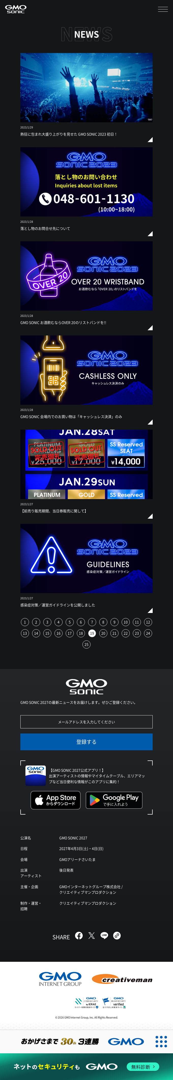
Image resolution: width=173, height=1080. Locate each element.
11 (137, 621)
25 (86, 644)
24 (148, 633)
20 (103, 633)
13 (25, 633)
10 (126, 621)
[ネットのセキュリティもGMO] (86, 1066)
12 (148, 621)
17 (70, 633)
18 (81, 633)
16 (58, 633)
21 (114, 633)
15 (47, 633)
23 (137, 633)
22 (126, 633)
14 (36, 633)
